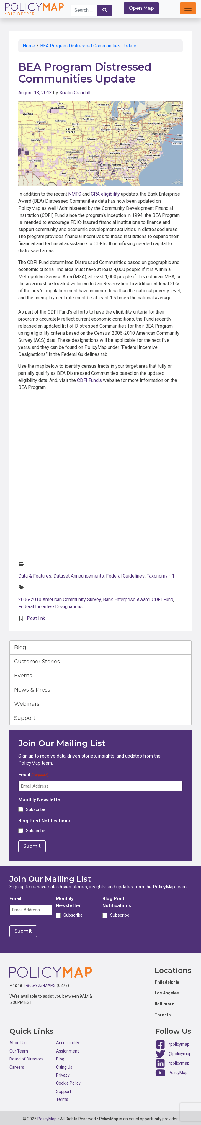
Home (29, 46)
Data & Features (34, 576)
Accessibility (67, 1041)
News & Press (32, 690)
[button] (188, 8)
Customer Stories (37, 661)
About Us (18, 1041)
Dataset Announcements (78, 576)
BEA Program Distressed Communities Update (88, 46)
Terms (62, 1098)
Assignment (67, 1049)
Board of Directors (26, 1057)
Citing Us (64, 1065)
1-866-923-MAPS (39, 984)
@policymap (180, 1052)
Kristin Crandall (74, 92)
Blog (20, 647)
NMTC (74, 194)
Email (33, 775)
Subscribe (35, 809)
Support (24, 718)
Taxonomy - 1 (160, 576)
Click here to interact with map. (100, 457)
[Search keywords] (84, 10)
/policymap (179, 1042)
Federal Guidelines (125, 576)
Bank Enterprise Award (126, 599)
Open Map (141, 8)
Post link (36, 618)
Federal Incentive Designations (50, 606)
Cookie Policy (68, 1081)
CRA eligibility (105, 194)
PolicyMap (178, 1071)
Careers (16, 1065)
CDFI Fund (162, 599)
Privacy (63, 1073)
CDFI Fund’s (89, 380)
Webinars (27, 704)
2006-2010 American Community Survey (59, 599)
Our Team (18, 1049)
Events (23, 675)
